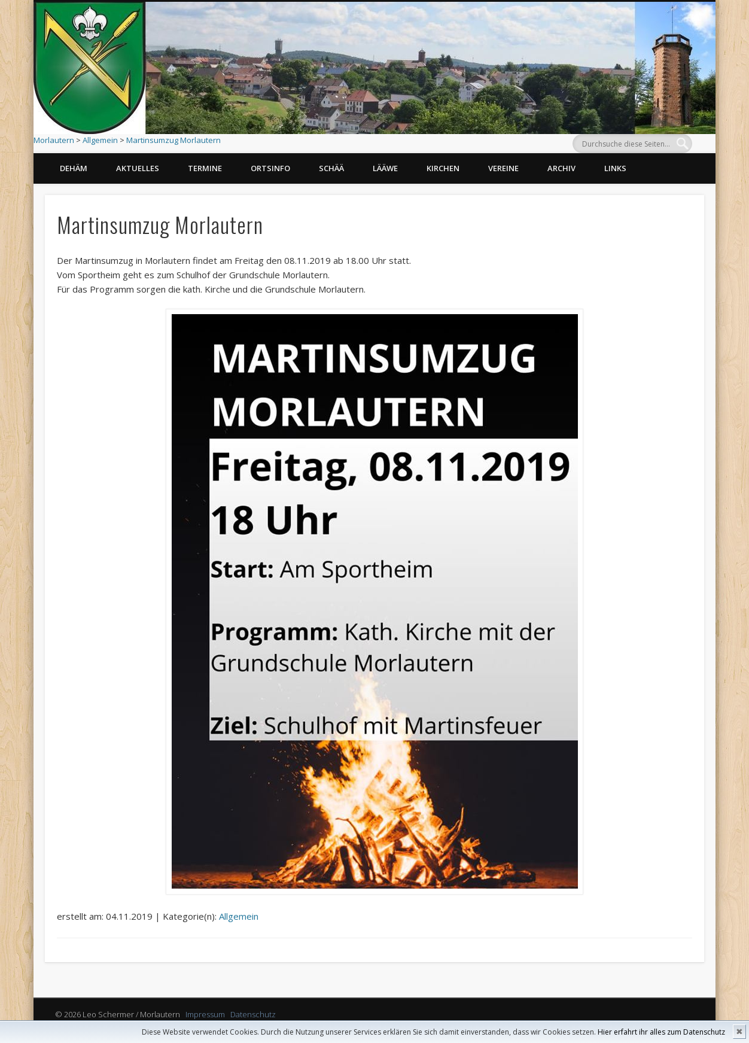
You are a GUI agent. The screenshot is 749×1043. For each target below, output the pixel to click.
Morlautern (54, 140)
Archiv (561, 168)
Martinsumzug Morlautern (173, 140)
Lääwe (385, 168)
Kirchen (443, 168)
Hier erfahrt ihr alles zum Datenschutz (661, 1032)
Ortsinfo (270, 168)
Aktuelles (137, 168)
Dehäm (73, 168)
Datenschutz (253, 1014)
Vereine (503, 168)
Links (615, 168)
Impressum (205, 1014)
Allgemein (100, 140)
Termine (205, 168)
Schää (331, 168)
